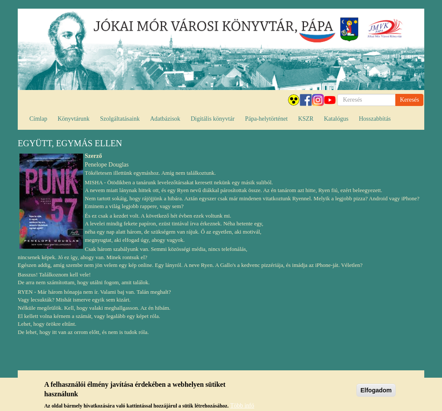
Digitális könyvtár (213, 119)
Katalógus (336, 119)
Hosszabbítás (375, 119)
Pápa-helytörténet (266, 119)
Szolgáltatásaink (120, 119)
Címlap (38, 119)
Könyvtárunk (74, 119)
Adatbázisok (165, 119)
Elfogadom (375, 392)
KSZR (306, 119)
